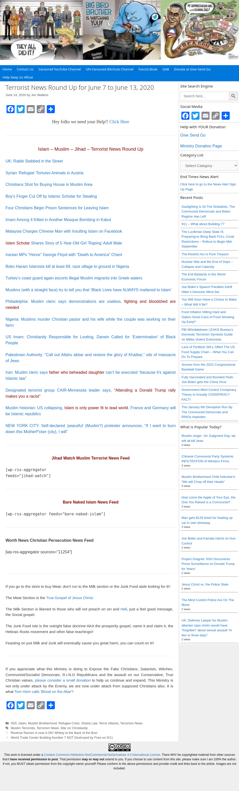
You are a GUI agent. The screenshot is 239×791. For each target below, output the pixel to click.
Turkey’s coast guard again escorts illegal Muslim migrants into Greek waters (74, 278)
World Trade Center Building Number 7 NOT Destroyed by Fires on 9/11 (62, 737)
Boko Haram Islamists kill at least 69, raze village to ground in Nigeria (67, 266)
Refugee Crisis (69, 723)
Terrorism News (131, 723)
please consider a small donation (63, 680)
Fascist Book (147, 69)
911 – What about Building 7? (203, 224)
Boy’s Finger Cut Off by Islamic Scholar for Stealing (51, 196)
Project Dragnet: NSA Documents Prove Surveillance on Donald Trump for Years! (208, 564)
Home (7, 69)
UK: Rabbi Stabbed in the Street (34, 161)
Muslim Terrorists (23, 728)
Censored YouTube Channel (59, 69)
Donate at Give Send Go (192, 69)
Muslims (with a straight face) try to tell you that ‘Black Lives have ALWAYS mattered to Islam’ (89, 290)
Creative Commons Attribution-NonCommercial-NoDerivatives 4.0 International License (102, 755)
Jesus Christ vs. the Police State (205, 584)
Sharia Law (89, 723)
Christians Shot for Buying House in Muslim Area (49, 184)
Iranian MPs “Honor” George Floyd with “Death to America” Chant (64, 255)
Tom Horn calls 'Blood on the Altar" (43, 691)
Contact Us (25, 69)
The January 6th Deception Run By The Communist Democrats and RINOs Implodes (207, 412)
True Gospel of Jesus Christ (69, 598)
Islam (22, 723)
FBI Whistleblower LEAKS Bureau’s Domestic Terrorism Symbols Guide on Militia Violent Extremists (207, 334)
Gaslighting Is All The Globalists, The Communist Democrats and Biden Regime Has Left (208, 211)
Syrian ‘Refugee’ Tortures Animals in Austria (44, 173)
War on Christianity (74, 728)
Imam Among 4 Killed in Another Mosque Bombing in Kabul (58, 220)
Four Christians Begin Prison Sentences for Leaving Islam (57, 208)
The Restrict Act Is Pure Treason (205, 254)
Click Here (119, 121)
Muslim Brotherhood (42, 723)
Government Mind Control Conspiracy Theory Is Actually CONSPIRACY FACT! (209, 394)
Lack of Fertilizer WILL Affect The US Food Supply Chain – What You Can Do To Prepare (208, 352)
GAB (166, 69)
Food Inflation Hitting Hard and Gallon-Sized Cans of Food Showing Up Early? (208, 317)
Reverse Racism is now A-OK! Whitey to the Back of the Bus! (54, 733)
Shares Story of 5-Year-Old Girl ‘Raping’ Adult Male (64, 243)
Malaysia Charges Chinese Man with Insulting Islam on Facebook (64, 231)
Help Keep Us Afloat (18, 77)
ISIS (14, 723)
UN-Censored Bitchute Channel (110, 69)
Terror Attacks (108, 723)
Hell (124, 609)
